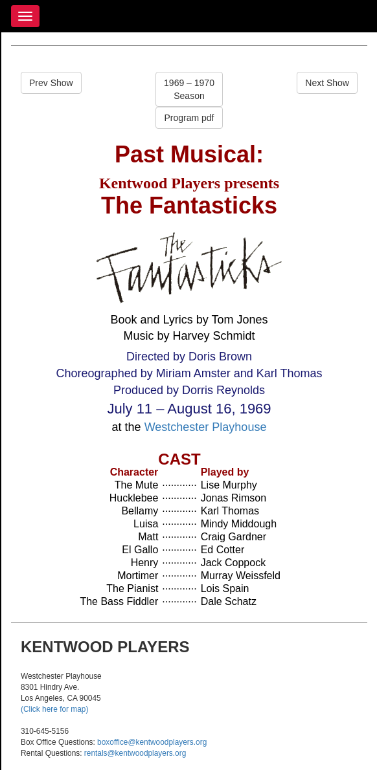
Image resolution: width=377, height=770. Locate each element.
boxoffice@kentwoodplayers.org (152, 742)
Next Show (327, 83)
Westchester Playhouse (205, 427)
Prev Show (51, 83)
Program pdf (189, 118)
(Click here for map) (54, 709)
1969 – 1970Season (189, 89)
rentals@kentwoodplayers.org (135, 753)
